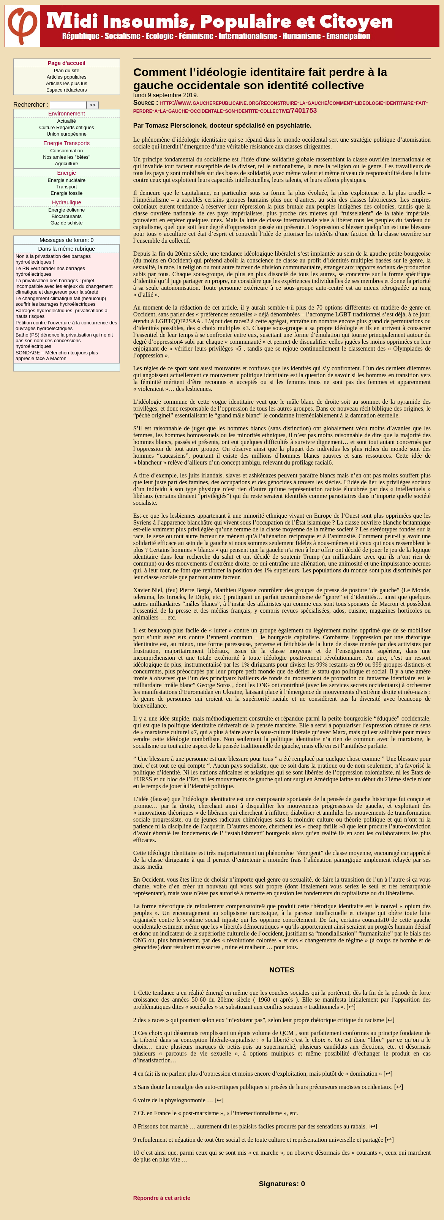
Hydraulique (66, 202)
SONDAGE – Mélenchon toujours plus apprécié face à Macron (57, 355)
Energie (66, 173)
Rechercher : (30, 104)
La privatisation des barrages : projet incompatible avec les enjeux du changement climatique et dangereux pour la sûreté (64, 286)
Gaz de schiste (67, 223)
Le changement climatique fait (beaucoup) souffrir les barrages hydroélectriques (61, 301)
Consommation (66, 150)
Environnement (66, 114)
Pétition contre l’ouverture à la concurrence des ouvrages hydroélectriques (66, 325)
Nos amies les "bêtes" (66, 157)
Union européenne (67, 134)
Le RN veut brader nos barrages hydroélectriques (50, 271)
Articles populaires (67, 77)
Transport (66, 187)
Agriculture (66, 163)
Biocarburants (67, 216)
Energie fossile (66, 193)
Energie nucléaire (67, 180)
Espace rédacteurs (66, 90)
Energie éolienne (66, 210)
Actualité (66, 121)
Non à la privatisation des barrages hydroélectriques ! (53, 259)
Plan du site (66, 70)
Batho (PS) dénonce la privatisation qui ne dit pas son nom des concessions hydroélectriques (64, 340)
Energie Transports (67, 143)
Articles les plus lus (66, 83)
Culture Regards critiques (66, 127)
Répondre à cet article (161, 1198)
